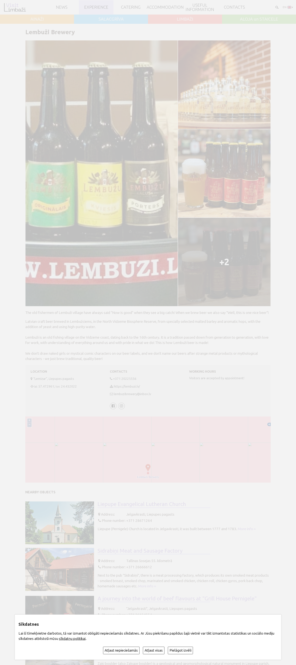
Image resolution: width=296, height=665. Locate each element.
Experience (96, 7)
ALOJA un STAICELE (259, 19)
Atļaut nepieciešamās (121, 650)
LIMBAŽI (185, 19)
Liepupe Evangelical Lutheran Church (142, 504)
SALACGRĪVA (111, 19)
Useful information (200, 7)
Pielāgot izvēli (180, 650)
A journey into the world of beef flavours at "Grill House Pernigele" (177, 599)
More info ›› (247, 529)
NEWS (61, 7)
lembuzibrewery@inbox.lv (132, 394)
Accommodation (165, 7)
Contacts (234, 7)
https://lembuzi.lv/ (127, 386)
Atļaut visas (154, 650)
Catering (131, 7)
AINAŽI (37, 19)
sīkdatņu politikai (72, 638)
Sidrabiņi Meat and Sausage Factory (140, 551)
